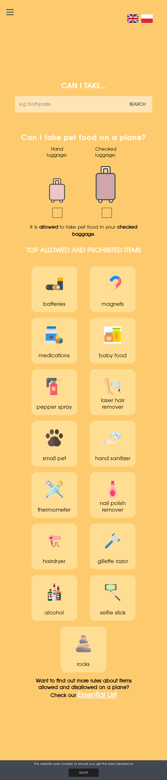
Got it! (83, 772)
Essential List (97, 695)
